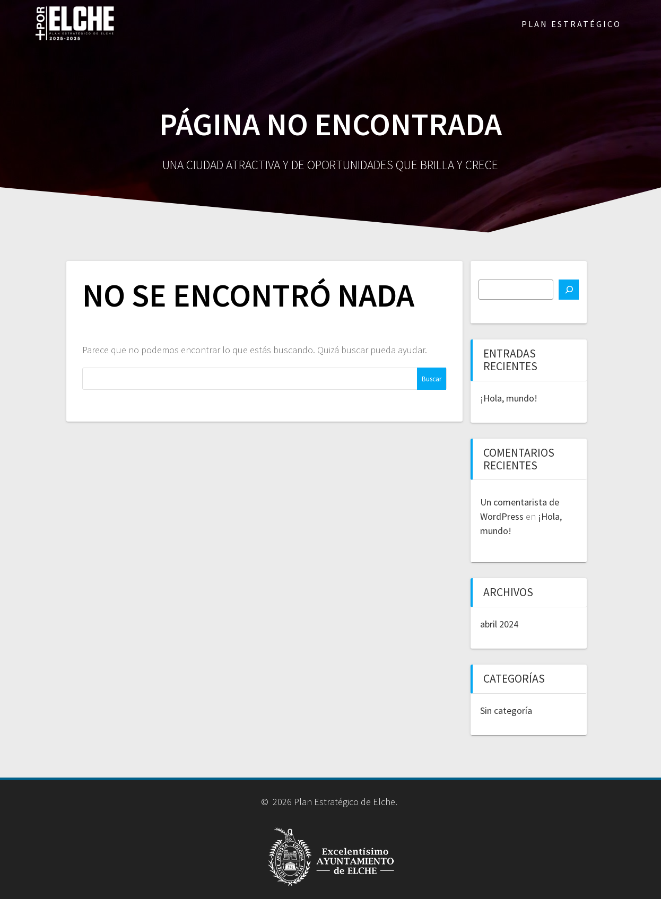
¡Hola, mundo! (508, 398)
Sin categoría (506, 710)
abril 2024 (499, 624)
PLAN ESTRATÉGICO (571, 24)
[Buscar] (569, 290)
